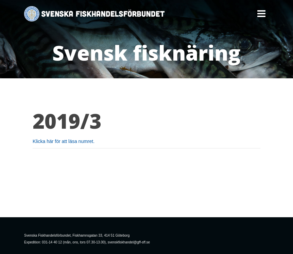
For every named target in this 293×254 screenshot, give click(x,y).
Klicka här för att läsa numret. (63, 141)
